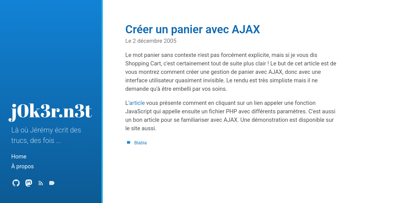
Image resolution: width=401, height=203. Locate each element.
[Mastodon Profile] (28, 184)
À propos (22, 166)
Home (18, 156)
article (137, 103)
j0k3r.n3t (51, 110)
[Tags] (51, 184)
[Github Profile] (16, 184)
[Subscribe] (40, 184)
